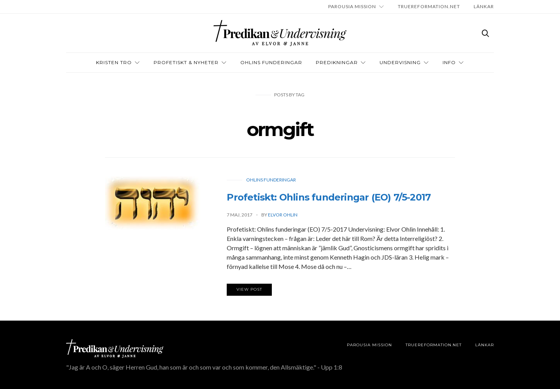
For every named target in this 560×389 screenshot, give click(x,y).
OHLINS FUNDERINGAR (271, 62)
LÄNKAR (484, 6)
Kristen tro (114, 62)
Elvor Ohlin (283, 215)
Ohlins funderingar (271, 180)
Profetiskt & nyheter (186, 62)
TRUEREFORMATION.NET (429, 6)
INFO (449, 62)
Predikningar (337, 62)
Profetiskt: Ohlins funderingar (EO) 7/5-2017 (328, 197)
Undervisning (400, 62)
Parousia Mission (352, 6)
